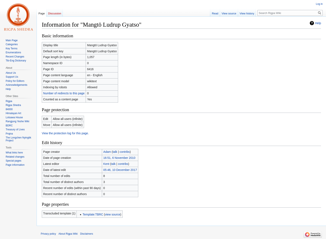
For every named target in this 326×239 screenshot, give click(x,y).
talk (115, 151)
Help (318, 23)
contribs (125, 151)
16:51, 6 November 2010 (119, 157)
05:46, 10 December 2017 (120, 170)
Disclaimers (86, 233)
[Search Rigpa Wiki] (290, 13)
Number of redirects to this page (64, 93)
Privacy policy (48, 233)
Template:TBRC (93, 214)
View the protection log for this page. (65, 133)
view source (112, 214)
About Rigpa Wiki (68, 233)
